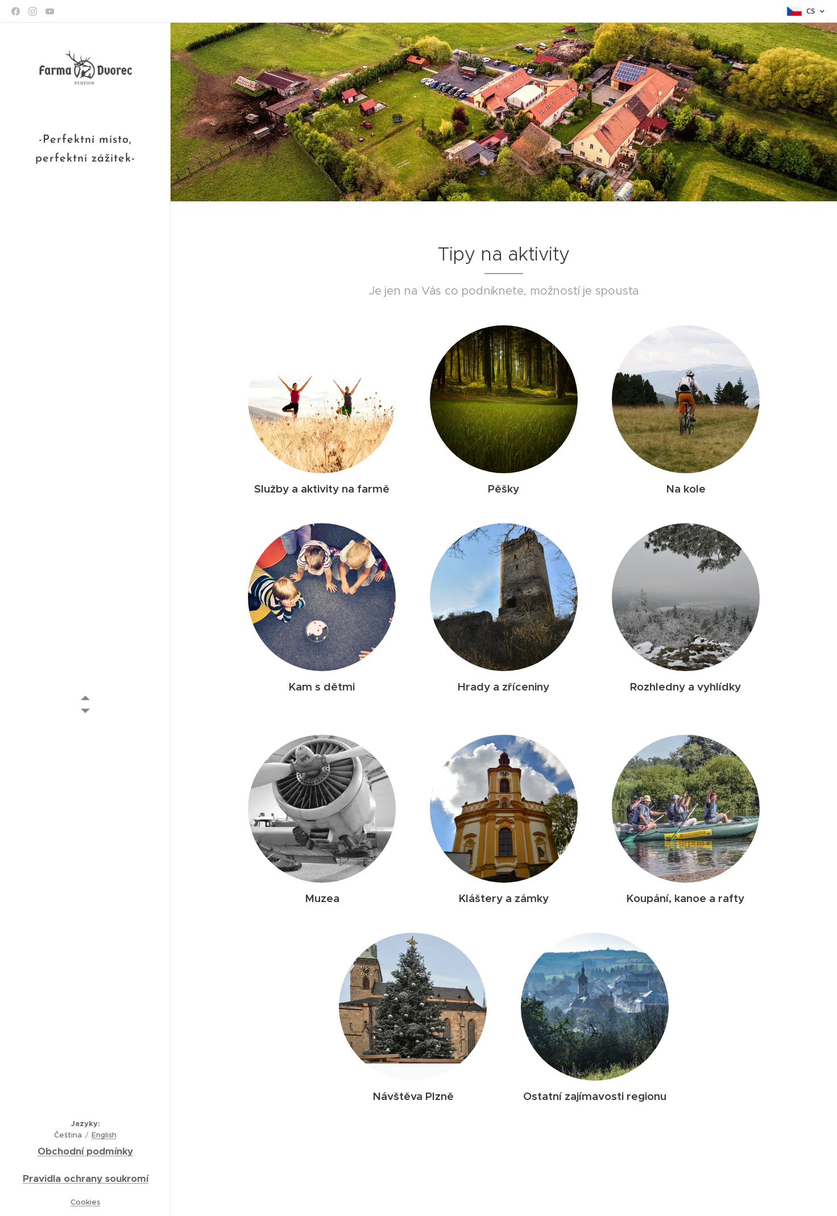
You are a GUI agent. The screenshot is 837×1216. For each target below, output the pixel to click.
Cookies (85, 1202)
